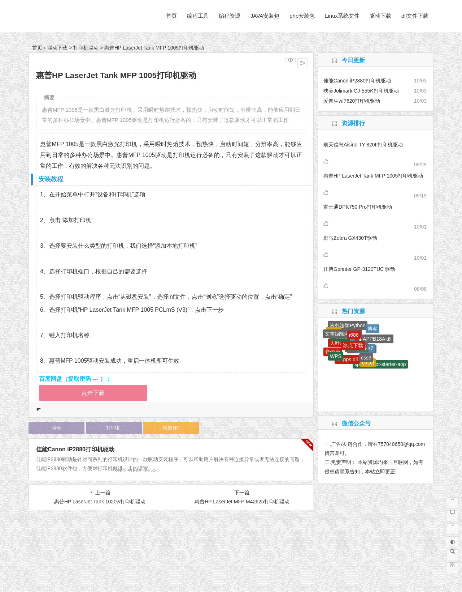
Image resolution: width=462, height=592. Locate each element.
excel (368, 363)
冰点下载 (353, 345)
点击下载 (93, 393)
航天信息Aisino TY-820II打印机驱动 (363, 145)
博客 (372, 329)
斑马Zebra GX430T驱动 (350, 238)
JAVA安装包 (264, 16)
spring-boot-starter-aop (380, 364)
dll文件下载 (414, 16)
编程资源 (229, 16)
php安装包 (302, 16)
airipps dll (347, 359)
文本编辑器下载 (342, 334)
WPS (335, 356)
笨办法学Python (348, 325)
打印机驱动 (86, 48)
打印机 (113, 428)
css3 (366, 358)
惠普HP (170, 428)
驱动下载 (380, 16)
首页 (171, 16)
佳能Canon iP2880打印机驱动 (75, 449)
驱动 (56, 428)
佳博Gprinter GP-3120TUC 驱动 (359, 269)
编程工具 (198, 16)
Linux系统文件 (342, 16)
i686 (353, 335)
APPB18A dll (377, 339)
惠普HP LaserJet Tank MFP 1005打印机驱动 (373, 176)
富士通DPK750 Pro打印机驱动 (357, 207)
